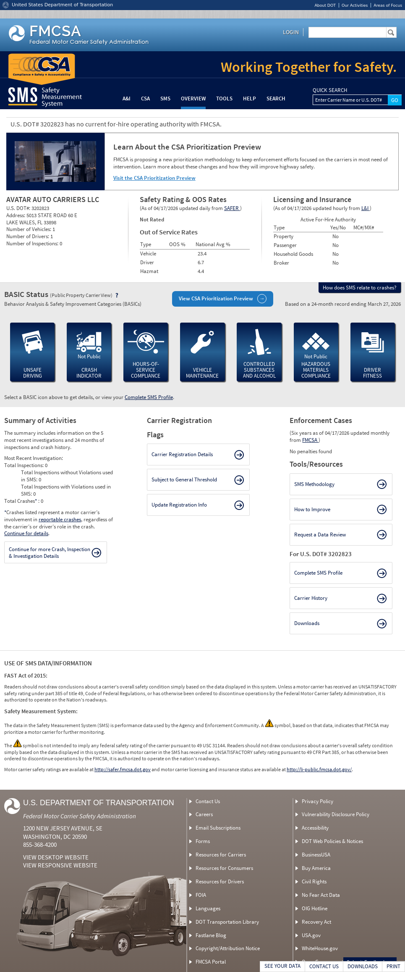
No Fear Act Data (321, 894)
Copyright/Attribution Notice (228, 948)
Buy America (316, 868)
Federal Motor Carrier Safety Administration (79, 816)
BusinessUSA (316, 854)
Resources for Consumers (224, 868)
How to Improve (312, 509)
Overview (193, 98)
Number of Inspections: (33, 243)
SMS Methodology (314, 484)
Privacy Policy (317, 801)
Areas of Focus (388, 5)
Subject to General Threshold (184, 479)
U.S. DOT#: (18, 208)
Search (276, 98)
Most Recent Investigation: (33, 458)
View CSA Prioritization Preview (216, 298)
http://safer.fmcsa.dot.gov (122, 769)
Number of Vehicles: (29, 229)
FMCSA (310, 440)
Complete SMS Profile (149, 397)
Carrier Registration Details (182, 454)
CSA (145, 98)
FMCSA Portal (211, 961)
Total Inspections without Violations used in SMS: (67, 476)
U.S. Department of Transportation (98, 803)
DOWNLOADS (363, 966)
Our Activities (355, 5)
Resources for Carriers (221, 854)
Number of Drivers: (28, 236)
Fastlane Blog (211, 935)
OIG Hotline (314, 908)
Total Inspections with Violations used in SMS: (66, 490)
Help (249, 98)
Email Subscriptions (218, 827)
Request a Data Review (320, 534)
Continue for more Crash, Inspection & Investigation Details (49, 553)
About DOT (325, 5)
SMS (165, 98)
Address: (16, 215)
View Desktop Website (56, 857)
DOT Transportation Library (227, 921)
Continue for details (26, 533)
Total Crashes (21, 500)
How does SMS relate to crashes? (360, 287)
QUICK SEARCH (330, 90)
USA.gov (311, 935)
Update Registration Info (179, 504)
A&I (127, 98)
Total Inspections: (24, 465)
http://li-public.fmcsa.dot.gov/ (319, 769)
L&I (365, 208)
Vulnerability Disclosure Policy (335, 814)
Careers (204, 814)
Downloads (306, 623)
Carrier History (310, 598)
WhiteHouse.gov (320, 948)
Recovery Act (316, 921)
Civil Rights (314, 881)
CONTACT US (324, 966)
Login (291, 32)
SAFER (232, 208)
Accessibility (315, 827)
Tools (224, 98)
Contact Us (208, 801)
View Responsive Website (60, 865)
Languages (208, 908)
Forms (203, 841)
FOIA (201, 894)
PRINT (393, 966)
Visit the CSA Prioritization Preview (154, 177)
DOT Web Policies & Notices (332, 841)
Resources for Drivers (220, 881)
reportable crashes (60, 519)
